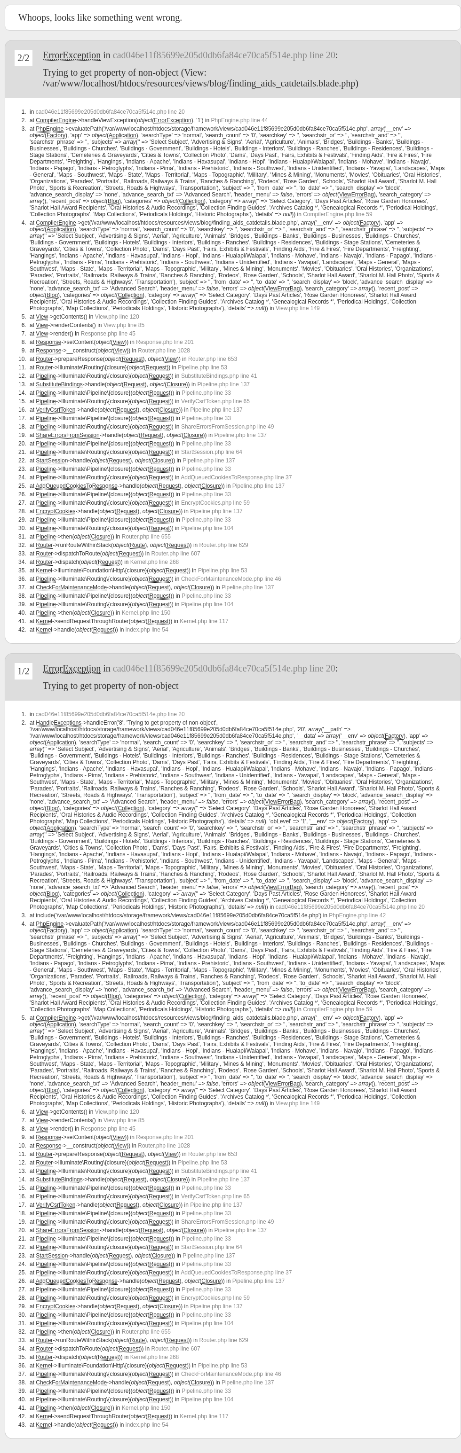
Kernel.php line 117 (204, 621)
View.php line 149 (298, 308)
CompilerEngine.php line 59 (337, 214)
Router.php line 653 (212, 359)
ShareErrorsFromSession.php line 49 (227, 426)
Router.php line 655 (146, 536)
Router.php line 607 (175, 553)
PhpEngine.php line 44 (239, 120)
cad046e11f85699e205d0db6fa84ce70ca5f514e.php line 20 (224, 55)
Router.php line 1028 (164, 350)
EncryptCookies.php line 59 (215, 503)
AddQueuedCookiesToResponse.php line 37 (236, 477)
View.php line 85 (123, 325)
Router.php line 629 (223, 545)
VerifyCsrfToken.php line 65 (215, 401)
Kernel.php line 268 (154, 562)
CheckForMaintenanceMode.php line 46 (231, 579)
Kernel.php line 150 (146, 612)
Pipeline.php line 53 (202, 367)
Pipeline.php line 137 (224, 384)
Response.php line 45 (108, 333)
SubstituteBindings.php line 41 (219, 376)
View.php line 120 (117, 316)
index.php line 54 (147, 629)
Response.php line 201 (165, 342)
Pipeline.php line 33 (206, 393)
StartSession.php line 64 (211, 452)
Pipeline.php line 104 (207, 528)
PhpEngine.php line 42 (357, 915)
